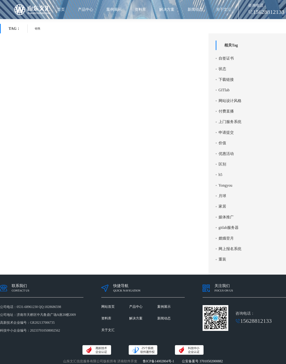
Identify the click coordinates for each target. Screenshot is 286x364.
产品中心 (85, 9)
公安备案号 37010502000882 (202, 361)
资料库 (140, 9)
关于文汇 (223, 9)
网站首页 (108, 306)
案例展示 (114, 9)
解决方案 (166, 9)
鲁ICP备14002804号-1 (158, 361)
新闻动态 (195, 9)
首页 (61, 9)
